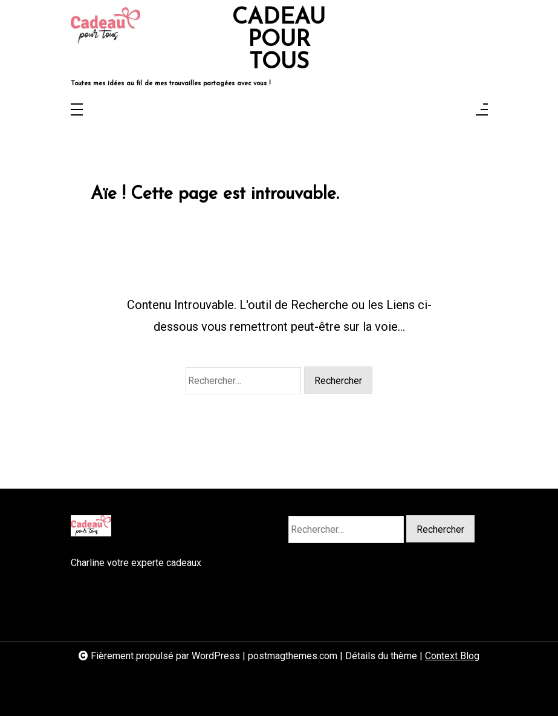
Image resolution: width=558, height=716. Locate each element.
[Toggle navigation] (77, 110)
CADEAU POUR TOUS (278, 40)
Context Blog (452, 656)
